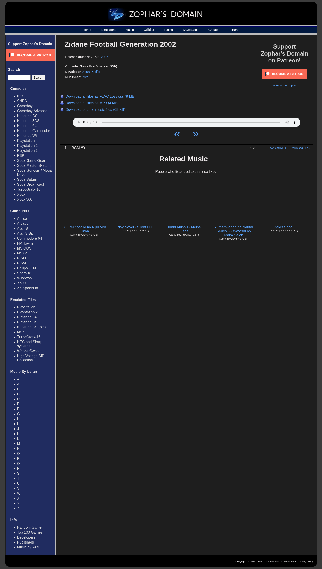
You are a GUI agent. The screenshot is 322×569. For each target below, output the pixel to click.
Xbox (21, 194)
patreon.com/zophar (284, 85)
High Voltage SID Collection (31, 358)
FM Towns (25, 243)
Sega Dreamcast (30, 184)
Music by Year (28, 547)
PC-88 (22, 258)
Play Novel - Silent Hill (134, 227)
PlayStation (26, 307)
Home (87, 30)
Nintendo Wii (27, 136)
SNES (22, 101)
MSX (21, 332)
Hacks (168, 30)
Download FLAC (300, 148)
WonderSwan (28, 351)
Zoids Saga (283, 227)
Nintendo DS (27, 116)
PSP (20, 155)
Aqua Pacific (91, 72)
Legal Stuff (290, 561)
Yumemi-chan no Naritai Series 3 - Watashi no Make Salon (233, 231)
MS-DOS (24, 248)
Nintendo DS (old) (31, 327)
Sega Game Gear (31, 160)
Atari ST (23, 228)
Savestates (190, 30)
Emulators (108, 30)
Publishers (25, 542)
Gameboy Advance (32, 111)
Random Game (29, 527)
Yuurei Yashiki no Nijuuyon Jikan (84, 229)
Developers (26, 537)
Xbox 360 (24, 199)
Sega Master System (34, 165)
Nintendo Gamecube (33, 131)
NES (21, 96)
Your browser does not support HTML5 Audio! (186, 121)
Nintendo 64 (27, 126)
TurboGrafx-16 (28, 189)
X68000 (23, 283)
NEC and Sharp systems (29, 344)
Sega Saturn (27, 179)
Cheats (213, 30)
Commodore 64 (29, 238)
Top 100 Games (30, 532)
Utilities (149, 30)
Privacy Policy (305, 561)
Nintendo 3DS (28, 121)
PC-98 (22, 263)
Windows (24, 278)
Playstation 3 (27, 151)
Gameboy (25, 106)
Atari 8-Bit (25, 233)
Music (129, 30)
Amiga (22, 218)
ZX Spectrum (27, 288)
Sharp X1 (24, 273)
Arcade (23, 223)
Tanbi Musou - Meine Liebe (184, 229)
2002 (104, 57)
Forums (234, 30)
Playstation (26, 141)
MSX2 (22, 253)
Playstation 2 (27, 146)
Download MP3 (277, 148)
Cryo (85, 77)
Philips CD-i (26, 268)
